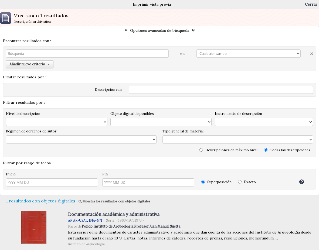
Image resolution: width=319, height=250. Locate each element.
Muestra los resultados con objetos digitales (114, 201)
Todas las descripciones (287, 150)
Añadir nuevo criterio (29, 64)
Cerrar (311, 4)
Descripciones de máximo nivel (228, 150)
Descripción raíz (109, 89)
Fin (105, 174)
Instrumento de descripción (238, 113)
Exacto (247, 182)
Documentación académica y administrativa (114, 214)
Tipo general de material (182, 131)
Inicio (11, 174)
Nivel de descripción (23, 113)
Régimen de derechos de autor (31, 131)
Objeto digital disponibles (132, 113)
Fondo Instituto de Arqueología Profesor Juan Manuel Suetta (131, 226)
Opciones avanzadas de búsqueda (159, 30)
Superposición (216, 182)
